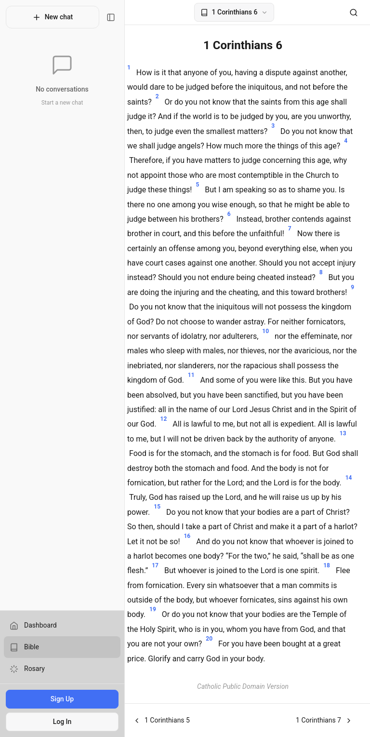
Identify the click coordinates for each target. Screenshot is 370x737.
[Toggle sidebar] (101, 17)
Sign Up (57, 699)
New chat (47, 17)
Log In (57, 721)
